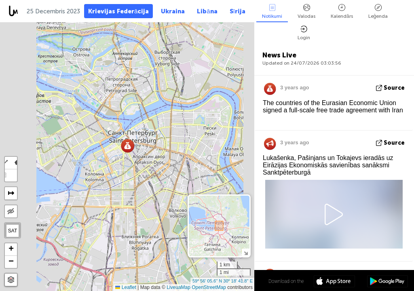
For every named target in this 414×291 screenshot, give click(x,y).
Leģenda (378, 11)
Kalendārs (342, 11)
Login (304, 32)
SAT (12, 231)
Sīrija (237, 11)
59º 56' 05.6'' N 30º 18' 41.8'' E (222, 280)
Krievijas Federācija (118, 11)
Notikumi (272, 11)
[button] (127, 146)
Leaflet (125, 287)
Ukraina (173, 11)
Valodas (306, 11)
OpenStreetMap (209, 287)
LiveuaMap (178, 287)
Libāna (207, 11)
